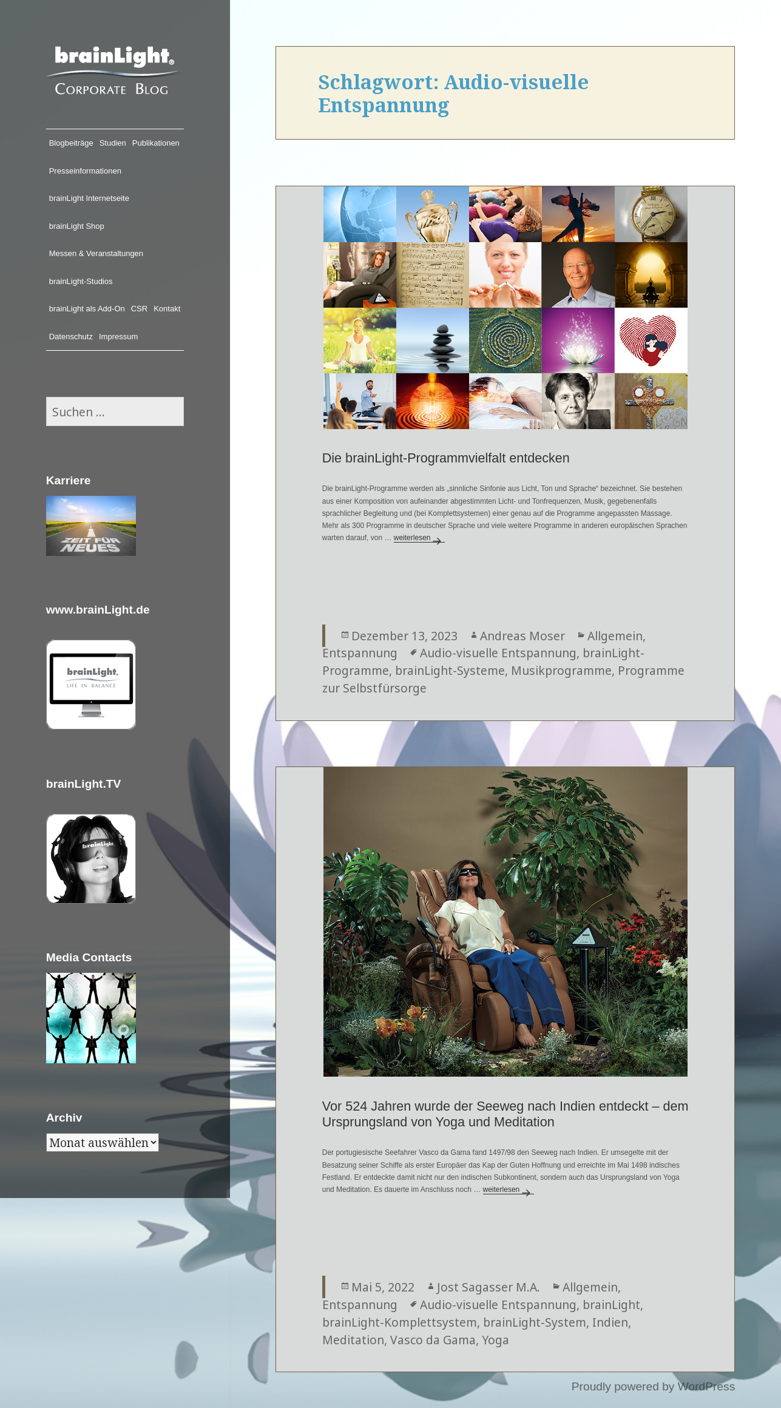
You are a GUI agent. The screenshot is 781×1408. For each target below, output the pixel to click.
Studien (113, 142)
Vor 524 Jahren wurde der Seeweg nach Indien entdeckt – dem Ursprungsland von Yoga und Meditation (505, 1114)
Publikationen (156, 142)
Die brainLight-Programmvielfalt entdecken (446, 457)
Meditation (353, 1340)
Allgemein (615, 636)
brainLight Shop (76, 226)
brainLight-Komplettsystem (399, 1322)
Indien (610, 1322)
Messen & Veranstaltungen (96, 253)
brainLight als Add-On (87, 308)
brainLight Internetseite (89, 198)
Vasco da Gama (433, 1340)
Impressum (118, 336)
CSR (139, 308)
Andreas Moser (522, 636)
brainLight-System (534, 1322)
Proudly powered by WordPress (653, 1386)
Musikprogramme (561, 670)
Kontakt (167, 308)
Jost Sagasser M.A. (488, 1287)
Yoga (495, 1340)
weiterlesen (419, 537)
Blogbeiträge (71, 142)
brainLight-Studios (81, 281)
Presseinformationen (85, 170)
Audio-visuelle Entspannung (498, 653)
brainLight (611, 1304)
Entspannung (359, 653)
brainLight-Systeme (450, 670)
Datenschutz (71, 336)
